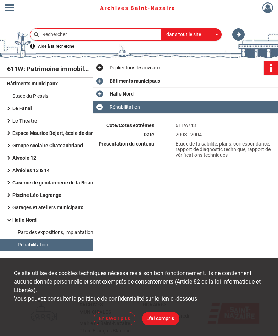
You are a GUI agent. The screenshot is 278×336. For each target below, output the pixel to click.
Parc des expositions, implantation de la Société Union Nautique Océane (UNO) (89, 232)
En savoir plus (114, 318)
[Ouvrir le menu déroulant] (9, 8)
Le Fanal (22, 108)
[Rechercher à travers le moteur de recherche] (99, 34)
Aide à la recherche (56, 46)
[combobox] (191, 34)
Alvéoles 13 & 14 (31, 170)
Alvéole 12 (24, 158)
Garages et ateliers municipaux (47, 207)
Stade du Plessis (30, 96)
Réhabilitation (33, 244)
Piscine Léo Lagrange (36, 195)
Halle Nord (24, 220)
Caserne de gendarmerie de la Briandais (57, 183)
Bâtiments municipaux (32, 83)
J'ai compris (160, 318)
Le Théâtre (24, 121)
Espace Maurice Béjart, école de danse (55, 133)
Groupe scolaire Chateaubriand (47, 145)
